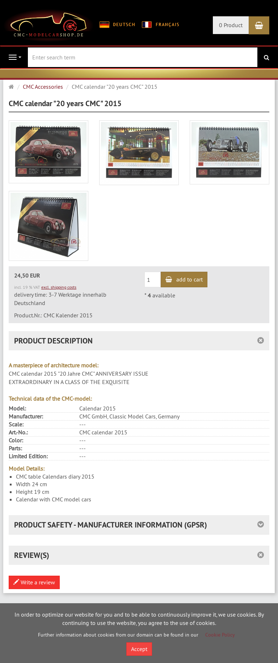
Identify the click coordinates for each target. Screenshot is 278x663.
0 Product (231, 25)
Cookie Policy (220, 634)
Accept (139, 648)
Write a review (34, 582)
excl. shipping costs (58, 287)
